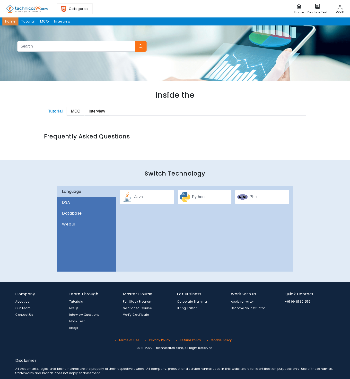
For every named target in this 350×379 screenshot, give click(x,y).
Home (10, 21)
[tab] (55, 111)
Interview (62, 21)
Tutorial (28, 21)
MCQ (44, 21)
